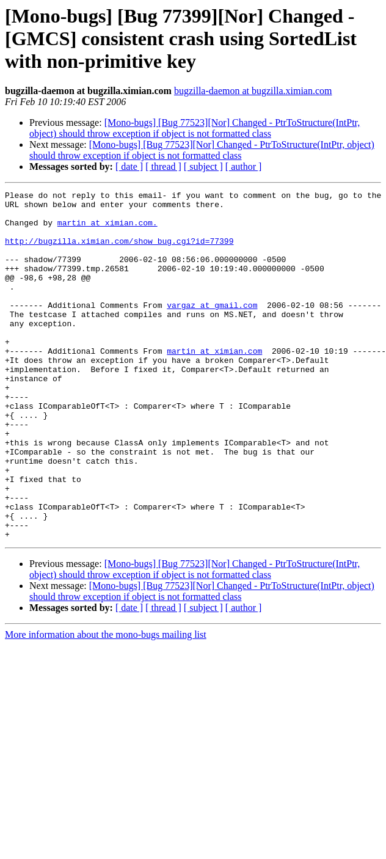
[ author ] (243, 166)
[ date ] (129, 166)
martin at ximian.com (214, 383)
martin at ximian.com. (107, 229)
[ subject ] (203, 166)
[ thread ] (163, 166)
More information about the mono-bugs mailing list (105, 704)
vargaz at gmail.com (212, 328)
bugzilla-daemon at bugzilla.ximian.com (253, 91)
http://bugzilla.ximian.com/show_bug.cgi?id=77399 (119, 251)
